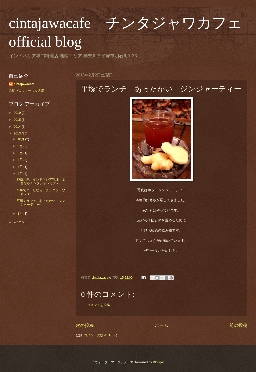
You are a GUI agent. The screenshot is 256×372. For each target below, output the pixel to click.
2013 (18, 133)
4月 (20, 160)
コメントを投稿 (98, 305)
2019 (18, 113)
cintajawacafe (24, 84)
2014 (18, 126)
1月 (20, 213)
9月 (20, 146)
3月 (20, 167)
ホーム (161, 325)
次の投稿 (85, 325)
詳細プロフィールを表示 (26, 91)
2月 (20, 174)
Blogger (158, 362)
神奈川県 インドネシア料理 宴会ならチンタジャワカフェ (41, 181)
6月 (20, 153)
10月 (21, 139)
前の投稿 (238, 325)
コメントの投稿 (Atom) (100, 335)
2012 (18, 222)
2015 (18, 120)
